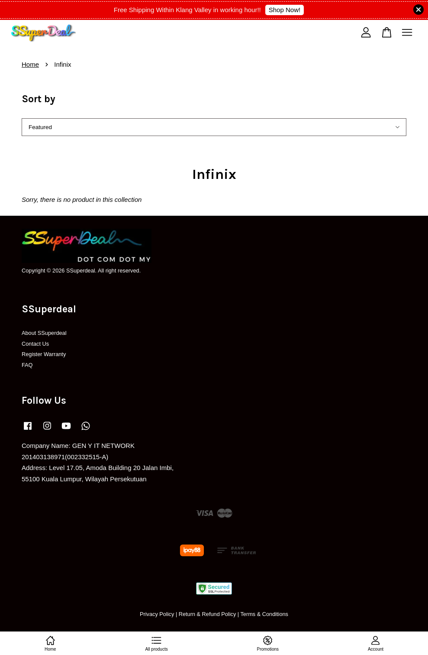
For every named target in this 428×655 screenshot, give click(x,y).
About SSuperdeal (44, 333)
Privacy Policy (157, 614)
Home (30, 64)
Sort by (38, 99)
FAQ (27, 365)
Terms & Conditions (264, 614)
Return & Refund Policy (207, 614)
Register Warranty (44, 354)
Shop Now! (284, 9)
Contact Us (35, 343)
